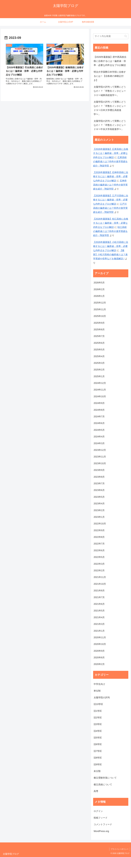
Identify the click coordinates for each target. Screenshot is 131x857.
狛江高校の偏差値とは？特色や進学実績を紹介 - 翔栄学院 (110, 231)
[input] (110, 36)
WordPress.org (101, 831)
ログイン (98, 811)
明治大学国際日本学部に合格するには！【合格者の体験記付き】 (110, 76)
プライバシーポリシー (120, 849)
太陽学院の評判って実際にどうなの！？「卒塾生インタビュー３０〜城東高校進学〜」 (110, 91)
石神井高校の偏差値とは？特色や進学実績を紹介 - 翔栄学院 (110, 184)
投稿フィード (100, 817)
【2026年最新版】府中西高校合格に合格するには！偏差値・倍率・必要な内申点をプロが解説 (110, 61)
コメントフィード (103, 824)
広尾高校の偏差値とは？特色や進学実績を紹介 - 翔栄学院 (110, 161)
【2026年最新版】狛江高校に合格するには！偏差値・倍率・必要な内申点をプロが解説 (110, 223)
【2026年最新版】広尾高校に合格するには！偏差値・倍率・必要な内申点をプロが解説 (110, 153)
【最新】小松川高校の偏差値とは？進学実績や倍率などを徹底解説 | (110, 254)
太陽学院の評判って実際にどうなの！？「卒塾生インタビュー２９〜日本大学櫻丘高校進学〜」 (110, 108)
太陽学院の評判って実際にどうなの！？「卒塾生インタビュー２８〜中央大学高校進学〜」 (110, 125)
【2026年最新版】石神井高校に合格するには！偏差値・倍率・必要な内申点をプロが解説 (110, 176)
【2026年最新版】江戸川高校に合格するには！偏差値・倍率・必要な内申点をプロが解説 (110, 199)
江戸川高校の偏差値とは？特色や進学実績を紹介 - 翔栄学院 (110, 208)
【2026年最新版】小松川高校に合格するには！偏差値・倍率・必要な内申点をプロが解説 (110, 246)
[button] (125, 36)
